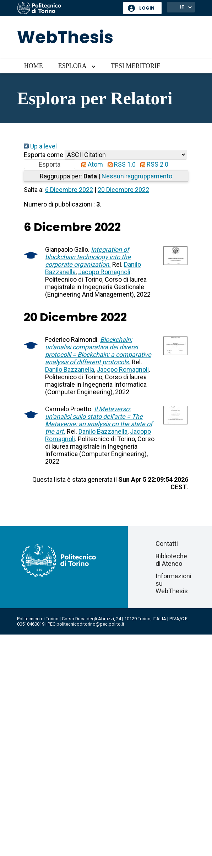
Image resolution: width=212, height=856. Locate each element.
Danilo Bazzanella (69, 369)
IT (182, 7)
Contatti (167, 543)
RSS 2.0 (152, 164)
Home (33, 65)
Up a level (40, 146)
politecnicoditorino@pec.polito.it (90, 624)
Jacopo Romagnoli (104, 272)
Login (146, 8)
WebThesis (65, 37)
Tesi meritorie (136, 65)
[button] (49, 164)
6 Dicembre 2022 (69, 189)
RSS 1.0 (120, 164)
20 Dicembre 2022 (123, 189)
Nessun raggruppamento (137, 176)
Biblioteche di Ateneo (171, 559)
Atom (90, 164)
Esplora (72, 65)
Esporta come (43, 154)
